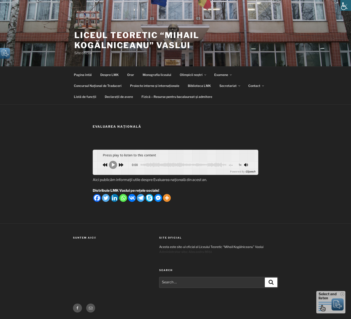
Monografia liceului (157, 75)
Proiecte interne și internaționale (154, 86)
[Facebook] (97, 198)
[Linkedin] (114, 198)
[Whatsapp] (123, 198)
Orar (130, 75)
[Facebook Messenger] (158, 198)
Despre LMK (109, 75)
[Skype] (149, 198)
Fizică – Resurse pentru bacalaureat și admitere (176, 97)
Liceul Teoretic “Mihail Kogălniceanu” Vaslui (136, 40)
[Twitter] (106, 198)
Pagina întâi (83, 75)
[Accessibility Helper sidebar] (345, 5)
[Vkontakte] (132, 198)
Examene (223, 75)
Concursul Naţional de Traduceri (98, 86)
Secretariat (230, 86)
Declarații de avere (119, 97)
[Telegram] (141, 198)
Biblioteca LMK (199, 86)
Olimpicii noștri (193, 75)
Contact (256, 86)
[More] (167, 198)
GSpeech (250, 171)
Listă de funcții (85, 97)
